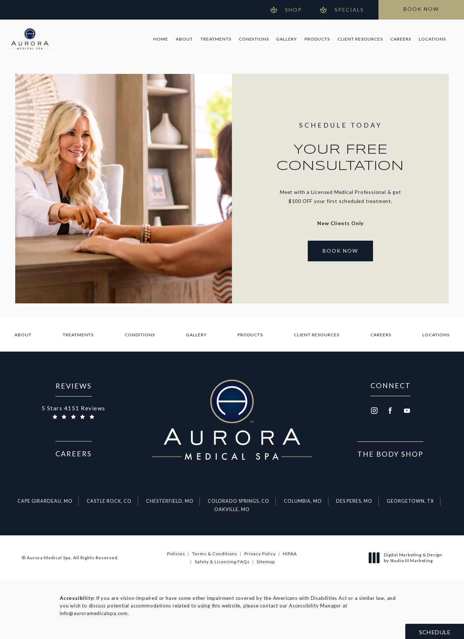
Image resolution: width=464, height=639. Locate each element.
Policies (176, 553)
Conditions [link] (254, 39)
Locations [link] (432, 39)
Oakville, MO (232, 509)
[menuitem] (161, 39)
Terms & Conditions (214, 553)
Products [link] (317, 39)
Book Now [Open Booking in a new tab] (340, 251)
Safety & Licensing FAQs (222, 561)
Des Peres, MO (354, 501)
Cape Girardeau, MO (44, 501)
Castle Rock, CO (109, 501)
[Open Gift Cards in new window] (286, 10)
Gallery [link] (286, 39)
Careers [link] (400, 39)
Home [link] (160, 39)
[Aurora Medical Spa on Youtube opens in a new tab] (407, 410)
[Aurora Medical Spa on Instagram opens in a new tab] (373, 410)
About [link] (184, 39)
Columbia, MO (303, 501)
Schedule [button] (434, 631)
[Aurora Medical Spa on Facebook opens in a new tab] (390, 410)
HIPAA (290, 553)
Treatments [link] (215, 39)
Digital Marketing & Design (407, 557)
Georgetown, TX (410, 501)
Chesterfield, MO (170, 501)
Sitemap (266, 561)
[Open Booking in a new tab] (421, 10)
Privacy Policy (260, 553)
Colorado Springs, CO (238, 501)
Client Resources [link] (360, 39)
